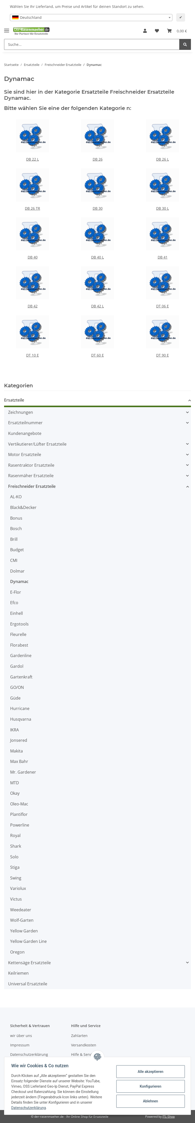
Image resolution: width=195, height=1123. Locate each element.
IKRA (14, 730)
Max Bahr (19, 761)
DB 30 (98, 208)
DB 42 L (97, 306)
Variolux (18, 888)
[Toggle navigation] (6, 28)
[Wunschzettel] (157, 31)
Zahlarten (79, 1035)
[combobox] (91, 17)
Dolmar (17, 571)
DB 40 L (97, 257)
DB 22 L (32, 159)
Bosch (16, 528)
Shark (15, 846)
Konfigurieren (149, 1086)
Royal (15, 835)
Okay (15, 793)
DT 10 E (32, 355)
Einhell (16, 613)
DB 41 (163, 257)
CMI (13, 560)
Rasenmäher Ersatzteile (31, 475)
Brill (14, 539)
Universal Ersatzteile (27, 984)
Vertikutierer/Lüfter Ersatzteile (37, 444)
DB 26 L (162, 159)
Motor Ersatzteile (24, 454)
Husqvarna (20, 719)
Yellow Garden (24, 931)
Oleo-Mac (19, 804)
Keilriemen (18, 973)
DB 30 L (162, 208)
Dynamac (19, 581)
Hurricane (19, 708)
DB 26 (98, 159)
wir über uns (21, 1035)
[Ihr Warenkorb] (177, 31)
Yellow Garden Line (28, 941)
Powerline (19, 825)
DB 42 (33, 306)
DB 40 (33, 257)
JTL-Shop (168, 1116)
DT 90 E (162, 355)
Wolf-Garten (22, 920)
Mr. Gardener (23, 772)
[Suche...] (92, 44)
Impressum (19, 1045)
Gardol (16, 666)
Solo (14, 857)
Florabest (19, 645)
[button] (145, 31)
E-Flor (15, 592)
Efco (14, 602)
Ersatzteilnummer (25, 422)
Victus (16, 899)
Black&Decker (23, 507)
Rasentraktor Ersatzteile (31, 465)
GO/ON (17, 687)
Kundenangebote (24, 433)
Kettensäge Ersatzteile (29, 962)
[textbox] (91, 17)
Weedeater (20, 910)
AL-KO (16, 497)
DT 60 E (97, 355)
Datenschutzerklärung (29, 1054)
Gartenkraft (21, 677)
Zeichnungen (20, 412)
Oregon (17, 952)
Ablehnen (149, 1101)
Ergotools (19, 624)
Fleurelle (18, 634)
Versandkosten (83, 1045)
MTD (14, 783)
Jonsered (18, 740)
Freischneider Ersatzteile (32, 486)
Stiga (15, 867)
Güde (15, 698)
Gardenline (20, 655)
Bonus (16, 518)
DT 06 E (162, 306)
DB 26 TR (32, 208)
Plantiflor (19, 814)
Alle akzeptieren (149, 1072)
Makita (16, 751)
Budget (17, 549)
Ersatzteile (14, 400)
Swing (15, 878)
